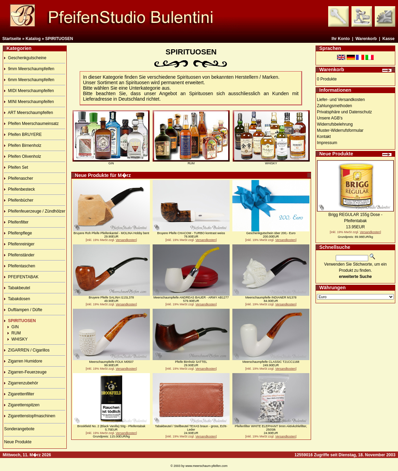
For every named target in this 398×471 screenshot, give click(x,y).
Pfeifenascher (18, 178)
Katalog (33, 38)
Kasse (389, 38)
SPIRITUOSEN (59, 38)
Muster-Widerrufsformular (340, 130)
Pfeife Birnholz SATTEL (191, 362)
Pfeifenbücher (18, 200)
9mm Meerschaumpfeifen (29, 68)
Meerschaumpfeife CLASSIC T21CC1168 (270, 362)
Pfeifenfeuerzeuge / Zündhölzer (34, 211)
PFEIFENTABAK (21, 277)
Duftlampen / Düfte (23, 309)
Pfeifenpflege (18, 233)
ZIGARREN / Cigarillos (27, 350)
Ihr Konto (341, 38)
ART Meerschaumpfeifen (28, 112)
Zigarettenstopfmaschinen (29, 415)
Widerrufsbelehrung (335, 124)
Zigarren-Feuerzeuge (25, 372)
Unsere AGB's (330, 118)
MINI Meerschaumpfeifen (29, 101)
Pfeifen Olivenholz (22, 156)
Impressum (327, 142)
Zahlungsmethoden (334, 105)
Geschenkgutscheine (25, 57)
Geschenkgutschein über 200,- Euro (270, 233)
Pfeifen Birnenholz (22, 145)
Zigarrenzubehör (21, 383)
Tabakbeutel (17, 287)
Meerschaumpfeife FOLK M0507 (111, 362)
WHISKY (18, 339)
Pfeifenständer (19, 255)
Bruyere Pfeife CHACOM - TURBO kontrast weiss (191, 233)
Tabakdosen (17, 298)
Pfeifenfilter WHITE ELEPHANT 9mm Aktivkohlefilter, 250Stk (271, 427)
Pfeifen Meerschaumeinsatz (31, 123)
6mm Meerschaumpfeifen (29, 79)
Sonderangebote (19, 429)
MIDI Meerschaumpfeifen (29, 90)
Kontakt (324, 136)
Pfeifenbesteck (19, 189)
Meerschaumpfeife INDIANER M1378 (271, 297)
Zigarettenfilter (19, 394)
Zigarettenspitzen (21, 405)
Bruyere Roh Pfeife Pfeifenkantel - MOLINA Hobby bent (111, 233)
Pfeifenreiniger (19, 244)
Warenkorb (366, 38)
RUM (14, 333)
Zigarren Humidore (23, 361)
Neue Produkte (17, 442)
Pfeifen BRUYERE (23, 134)
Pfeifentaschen (19, 266)
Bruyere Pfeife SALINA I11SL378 (111, 297)
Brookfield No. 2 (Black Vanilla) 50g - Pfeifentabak (111, 426)
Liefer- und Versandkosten (341, 99)
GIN (13, 326)
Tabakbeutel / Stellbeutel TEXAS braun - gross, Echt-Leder (191, 427)
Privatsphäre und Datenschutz (344, 112)
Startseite (11, 38)
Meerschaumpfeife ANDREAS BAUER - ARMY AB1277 (191, 297)
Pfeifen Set (16, 167)
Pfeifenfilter (16, 222)
